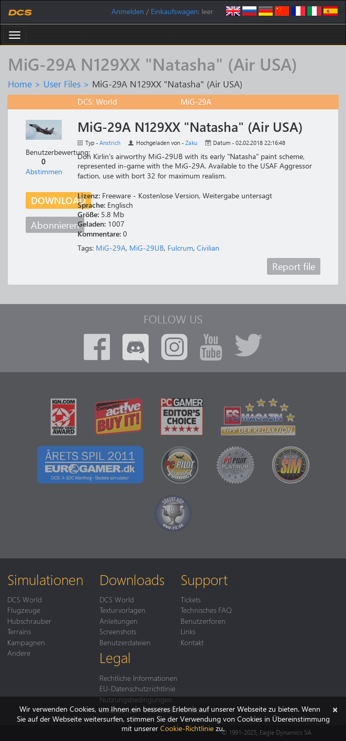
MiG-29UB (146, 248)
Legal (115, 657)
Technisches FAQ (206, 609)
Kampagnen (26, 642)
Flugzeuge (23, 609)
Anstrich (109, 143)
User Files (62, 83)
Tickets (190, 599)
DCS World (24, 599)
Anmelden (127, 11)
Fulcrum (180, 248)
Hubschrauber (29, 620)
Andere (18, 652)
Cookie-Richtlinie (187, 728)
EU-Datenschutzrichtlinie (137, 688)
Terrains (19, 631)
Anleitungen (118, 620)
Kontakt (192, 642)
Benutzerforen (203, 620)
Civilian (208, 248)
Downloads (131, 579)
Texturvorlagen (122, 609)
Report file (293, 266)
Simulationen (45, 579)
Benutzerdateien (125, 642)
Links (188, 631)
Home (20, 83)
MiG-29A (111, 248)
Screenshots (117, 631)
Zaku (191, 143)
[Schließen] (335, 708)
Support (204, 579)
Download (58, 200)
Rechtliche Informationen (138, 677)
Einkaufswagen (174, 11)
